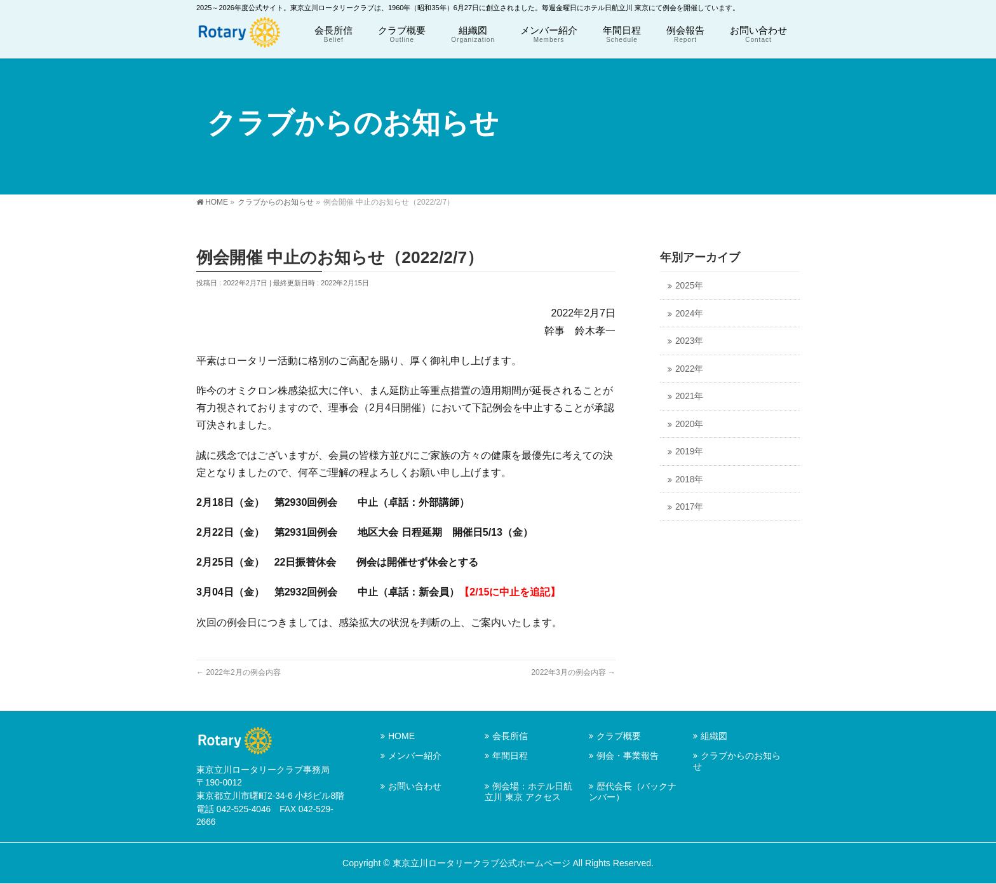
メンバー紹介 (414, 756)
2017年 (689, 507)
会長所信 (510, 736)
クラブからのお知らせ (737, 761)
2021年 (689, 396)
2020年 (689, 424)
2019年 (689, 451)
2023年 (689, 341)
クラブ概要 (618, 736)
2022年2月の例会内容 (238, 672)
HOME (401, 736)
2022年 (689, 369)
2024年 (689, 313)
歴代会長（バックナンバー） (632, 791)
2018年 (689, 479)
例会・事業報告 (627, 756)
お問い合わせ (414, 786)
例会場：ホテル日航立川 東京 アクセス (528, 791)
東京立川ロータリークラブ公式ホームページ (481, 863)
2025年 (689, 285)
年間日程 (510, 756)
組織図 (714, 736)
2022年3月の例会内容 (573, 672)
